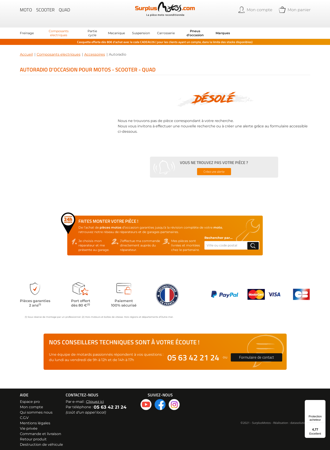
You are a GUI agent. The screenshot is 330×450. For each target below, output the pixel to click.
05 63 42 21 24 (193, 354)
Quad (64, 12)
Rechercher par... (218, 234)
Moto (26, 12)
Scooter (45, 12)
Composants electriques (58, 51)
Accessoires (94, 51)
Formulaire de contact (256, 354)
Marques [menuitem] (223, 29)
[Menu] (323, 402)
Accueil (26, 51)
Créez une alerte (214, 168)
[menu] (124, 29)
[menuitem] (26, 29)
